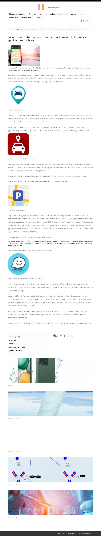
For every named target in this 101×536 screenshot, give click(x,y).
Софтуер (32, 14)
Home (11, 29)
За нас (39, 18)
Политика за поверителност (21, 18)
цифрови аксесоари (58, 14)
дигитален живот (77, 14)
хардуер (43, 14)
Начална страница (17, 14)
